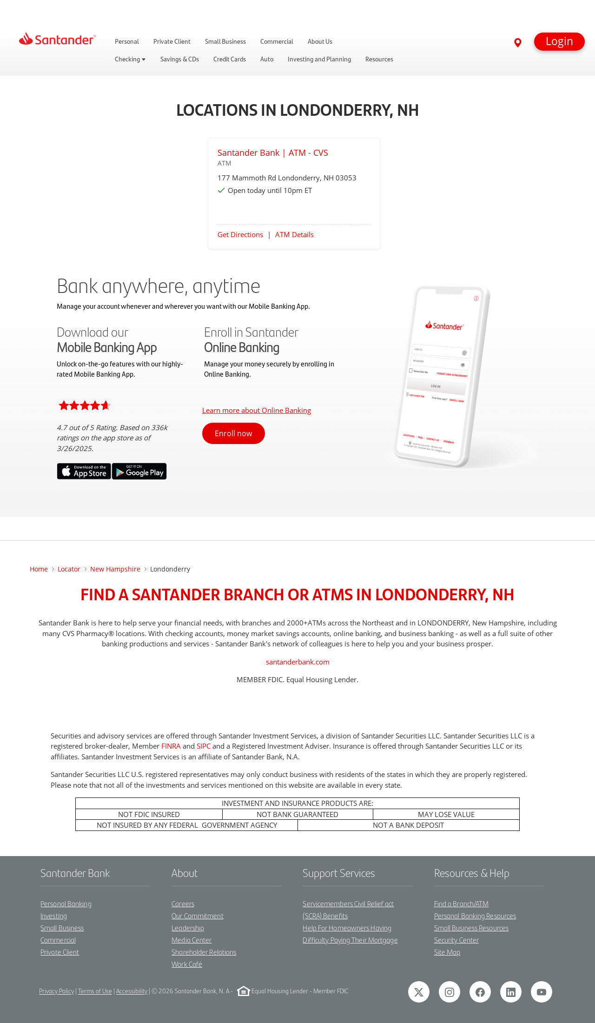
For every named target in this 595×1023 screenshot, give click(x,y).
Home (39, 569)
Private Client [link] (172, 41)
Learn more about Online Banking (256, 410)
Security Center (456, 939)
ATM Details (294, 234)
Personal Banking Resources (475, 915)
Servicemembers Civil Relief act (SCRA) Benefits (348, 909)
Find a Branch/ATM (461, 903)
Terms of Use (95, 991)
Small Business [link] (225, 41)
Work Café (187, 963)
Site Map (447, 951)
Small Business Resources (471, 927)
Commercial (58, 939)
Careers (183, 903)
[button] (559, 42)
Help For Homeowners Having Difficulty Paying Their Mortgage (350, 933)
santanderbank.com (298, 661)
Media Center (192, 939)
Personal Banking (66, 903)
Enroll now (233, 433)
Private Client (59, 951)
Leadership (188, 927)
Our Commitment (197, 915)
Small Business (62, 927)
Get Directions (240, 234)
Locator (69, 569)
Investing (53, 915)
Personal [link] (127, 41)
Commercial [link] (276, 41)
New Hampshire (115, 569)
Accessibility (131, 991)
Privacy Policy (56, 991)
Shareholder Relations (204, 951)
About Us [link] (320, 41)
